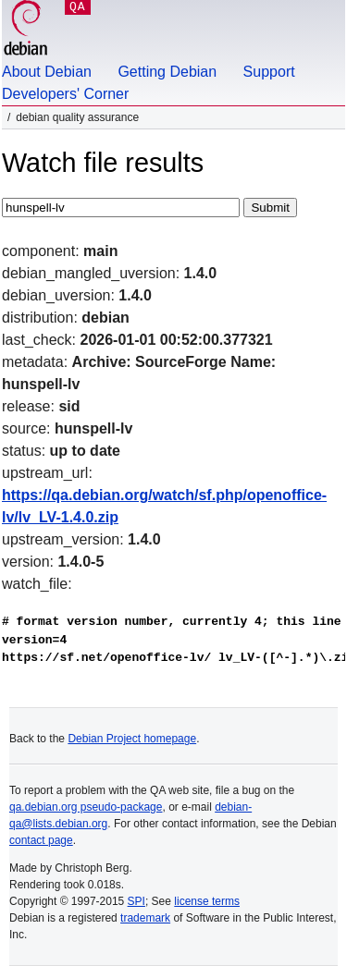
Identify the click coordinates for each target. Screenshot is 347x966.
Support (269, 71)
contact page (41, 840)
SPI (136, 901)
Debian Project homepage (132, 738)
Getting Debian (167, 71)
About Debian (47, 71)
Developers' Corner (65, 94)
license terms (207, 901)
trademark (145, 917)
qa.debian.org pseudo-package (85, 807)
